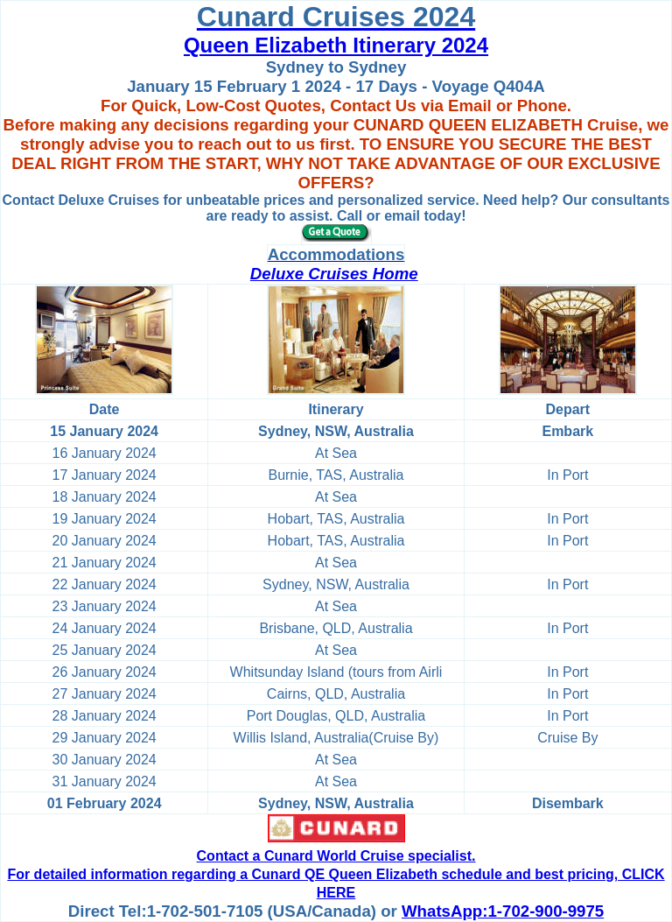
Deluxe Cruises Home (334, 273)
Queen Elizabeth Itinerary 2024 (336, 45)
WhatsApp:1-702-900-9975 (503, 911)
